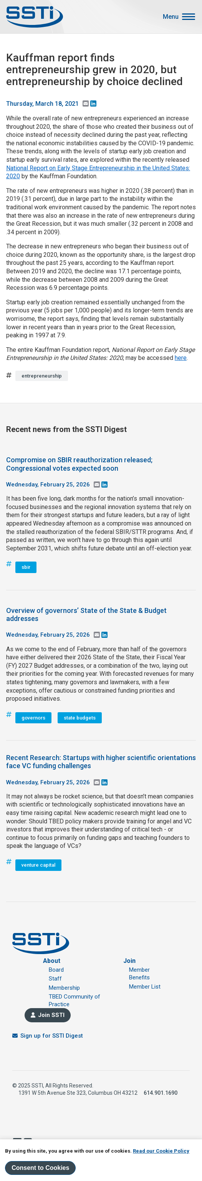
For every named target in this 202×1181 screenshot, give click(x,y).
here (181, 357)
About (51, 960)
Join (129, 960)
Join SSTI (51, 1015)
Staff (55, 978)
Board (56, 969)
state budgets (80, 718)
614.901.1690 (160, 1093)
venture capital (38, 865)
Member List (145, 986)
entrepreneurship (42, 376)
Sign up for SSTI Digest (51, 1035)
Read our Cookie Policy (161, 1151)
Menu (171, 16)
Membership (64, 987)
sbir (26, 567)
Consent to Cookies (40, 1168)
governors (33, 718)
